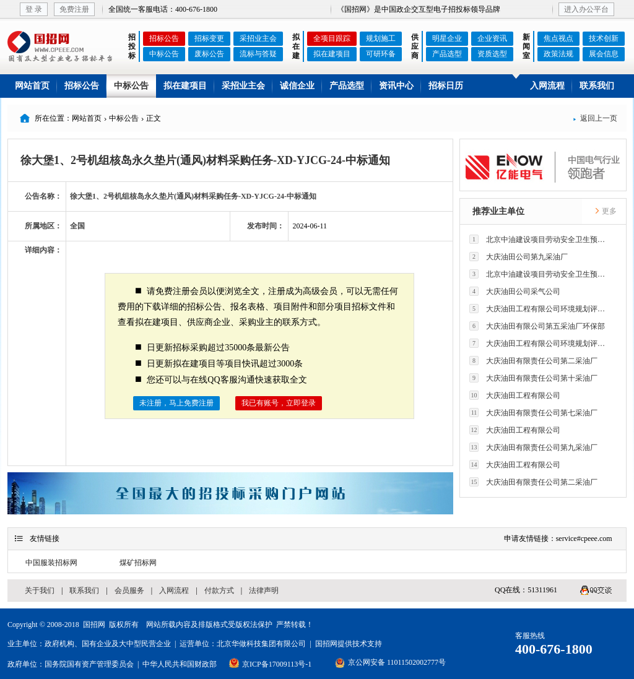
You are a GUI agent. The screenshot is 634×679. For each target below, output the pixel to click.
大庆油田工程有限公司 (514, 395)
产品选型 (447, 54)
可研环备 (381, 54)
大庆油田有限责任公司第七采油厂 (533, 412)
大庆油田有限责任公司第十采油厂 (533, 378)
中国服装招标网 (51, 562)
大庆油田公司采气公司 (514, 291)
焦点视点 (558, 38)
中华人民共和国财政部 (179, 664)
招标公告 (164, 38)
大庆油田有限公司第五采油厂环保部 (537, 326)
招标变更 (209, 38)
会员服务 (129, 590)
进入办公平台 (586, 9)
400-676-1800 (554, 649)
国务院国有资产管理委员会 (89, 664)
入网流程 (547, 85)
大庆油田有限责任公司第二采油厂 (533, 360)
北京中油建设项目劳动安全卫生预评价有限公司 (540, 239)
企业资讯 (492, 38)
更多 (605, 211)
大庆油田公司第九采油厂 (518, 256)
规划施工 (381, 38)
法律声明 (264, 590)
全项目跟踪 (331, 38)
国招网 (94, 624)
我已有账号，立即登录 (278, 403)
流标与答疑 (258, 54)
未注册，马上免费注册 (176, 403)
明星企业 (447, 38)
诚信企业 (297, 85)
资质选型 (492, 54)
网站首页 (32, 85)
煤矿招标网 (138, 562)
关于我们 (39, 590)
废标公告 (209, 54)
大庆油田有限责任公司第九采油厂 (533, 447)
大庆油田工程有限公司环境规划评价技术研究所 (540, 308)
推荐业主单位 (498, 211)
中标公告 (164, 54)
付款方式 (219, 590)
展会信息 (604, 54)
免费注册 (74, 9)
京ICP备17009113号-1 (276, 664)
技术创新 (604, 38)
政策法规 (558, 54)
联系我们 (597, 85)
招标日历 (445, 85)
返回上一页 (595, 118)
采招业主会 (258, 38)
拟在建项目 (331, 54)
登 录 (33, 9)
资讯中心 (396, 85)
